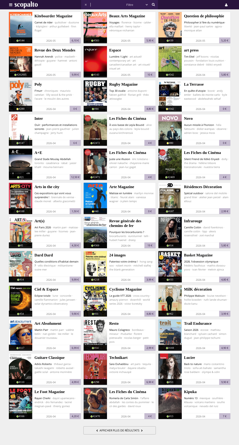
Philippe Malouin (194, 295)
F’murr (38, 90)
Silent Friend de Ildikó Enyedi (201, 159)
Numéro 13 (190, 398)
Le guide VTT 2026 (120, 295)
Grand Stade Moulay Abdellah (53, 159)
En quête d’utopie (195, 90)
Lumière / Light (118, 56)
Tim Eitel (189, 56)
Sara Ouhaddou (118, 364)
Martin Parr (41, 330)
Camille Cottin (192, 227)
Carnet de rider (44, 22)
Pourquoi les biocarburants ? (126, 232)
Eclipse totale (42, 295)
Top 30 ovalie (117, 90)
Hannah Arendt (44, 56)
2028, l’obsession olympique (201, 261)
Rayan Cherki (42, 398)
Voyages (114, 22)
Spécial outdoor (193, 193)
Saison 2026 (191, 330)
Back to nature (193, 364)
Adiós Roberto (43, 364)
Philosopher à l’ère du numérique (204, 22)
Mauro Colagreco (119, 330)
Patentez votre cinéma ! (123, 261)
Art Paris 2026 (43, 227)
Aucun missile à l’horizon (199, 125)
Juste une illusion (119, 159)
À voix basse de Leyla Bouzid (126, 125)
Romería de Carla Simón (123, 398)
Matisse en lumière (120, 193)
